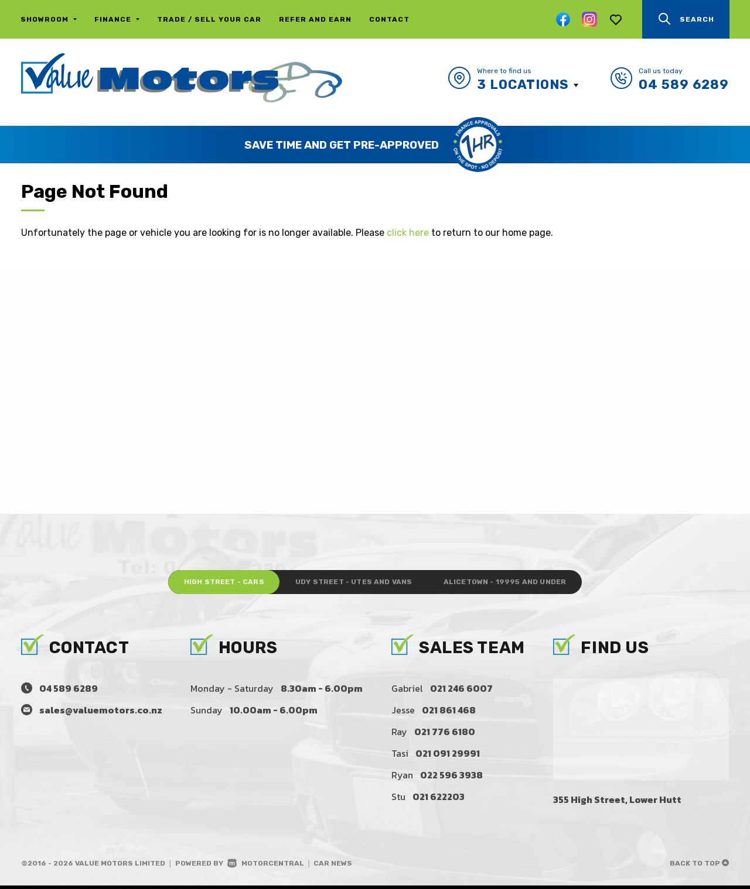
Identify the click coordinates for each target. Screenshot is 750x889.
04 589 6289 (684, 84)
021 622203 (438, 800)
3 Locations (523, 84)
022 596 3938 (451, 778)
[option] (375, 144)
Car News (332, 867)
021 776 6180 (444, 735)
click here (408, 232)
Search (685, 19)
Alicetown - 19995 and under (525, 584)
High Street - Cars (203, 584)
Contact (389, 19)
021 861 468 (449, 713)
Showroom (49, 19)
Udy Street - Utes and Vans (353, 584)
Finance (116, 19)
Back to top (699, 867)
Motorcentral (265, 867)
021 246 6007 (461, 692)
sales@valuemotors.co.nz (100, 713)
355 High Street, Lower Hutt (617, 803)
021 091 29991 (447, 757)
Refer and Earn (315, 19)
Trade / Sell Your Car (209, 19)
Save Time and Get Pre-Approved (342, 145)
